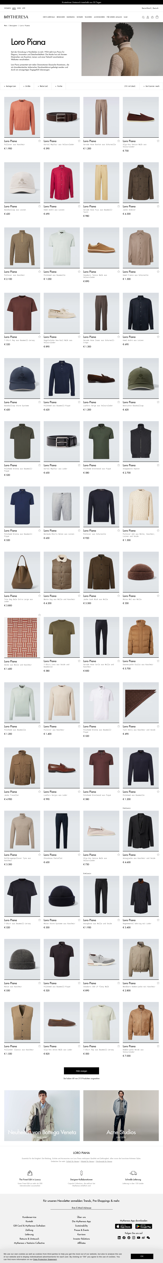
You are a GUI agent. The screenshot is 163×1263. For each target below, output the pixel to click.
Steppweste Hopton (131, 468)
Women (7, 8)
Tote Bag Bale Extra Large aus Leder (18, 600)
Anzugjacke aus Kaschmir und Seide (139, 858)
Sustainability (81, 1225)
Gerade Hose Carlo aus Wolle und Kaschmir (98, 665)
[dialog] (81, 1256)
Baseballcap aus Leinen (15, 210)
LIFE (23, 8)
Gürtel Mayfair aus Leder (55, 468)
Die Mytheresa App (81, 1221)
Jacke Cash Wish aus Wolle (95, 599)
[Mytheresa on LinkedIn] (119, 1237)
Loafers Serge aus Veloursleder (98, 405)
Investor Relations (81, 1238)
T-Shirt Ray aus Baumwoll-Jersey (19, 340)
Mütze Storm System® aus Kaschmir (59, 923)
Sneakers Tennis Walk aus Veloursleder (95, 276)
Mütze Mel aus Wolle (132, 599)
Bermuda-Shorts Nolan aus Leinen (59, 534)
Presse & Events (81, 1230)
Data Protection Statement (45, 1259)
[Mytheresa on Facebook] (124, 1237)
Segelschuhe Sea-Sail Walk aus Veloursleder (58, 341)
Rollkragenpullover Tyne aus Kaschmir (17, 859)
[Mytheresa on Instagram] (133, 1237)
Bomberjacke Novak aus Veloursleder (133, 1050)
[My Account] (147, 17)
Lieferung (29, 1234)
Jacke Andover (129, 210)
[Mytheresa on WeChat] (148, 1237)
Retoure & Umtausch (29, 1238)
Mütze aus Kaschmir (13, 986)
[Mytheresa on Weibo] (143, 1237)
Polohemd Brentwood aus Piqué (97, 468)
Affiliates (81, 1242)
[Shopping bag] (157, 17)
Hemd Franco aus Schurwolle (135, 275)
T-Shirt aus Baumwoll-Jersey (17, 923)
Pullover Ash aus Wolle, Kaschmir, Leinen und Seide (139, 535)
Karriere (81, 1234)
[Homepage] (16, 16)
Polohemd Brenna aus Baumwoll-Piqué (18, 469)
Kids (19, 8)
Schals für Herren (72, 1161)
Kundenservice (29, 1217)
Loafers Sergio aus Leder (55, 795)
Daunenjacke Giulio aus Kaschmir (138, 664)
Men (14, 8)
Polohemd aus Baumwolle (54, 275)
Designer (13, 25)
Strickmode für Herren (104, 1161)
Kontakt (29, 1221)
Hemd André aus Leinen (54, 210)
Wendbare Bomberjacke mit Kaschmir (139, 986)
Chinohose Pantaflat (53, 858)
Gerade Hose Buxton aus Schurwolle (99, 144)
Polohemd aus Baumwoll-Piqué (57, 405)
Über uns (81, 1217)
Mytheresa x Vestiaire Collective (29, 1242)
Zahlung (29, 1230)
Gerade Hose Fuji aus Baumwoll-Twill (98, 211)
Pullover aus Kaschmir (14, 144)
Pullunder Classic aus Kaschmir (19, 1049)
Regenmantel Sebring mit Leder (137, 923)
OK (142, 1256)
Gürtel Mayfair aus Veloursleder (59, 144)
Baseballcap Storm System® (16, 405)
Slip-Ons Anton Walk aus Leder (58, 1049)
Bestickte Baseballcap (133, 405)
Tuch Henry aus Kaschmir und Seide (139, 730)
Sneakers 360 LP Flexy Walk (96, 986)
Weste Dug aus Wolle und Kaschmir (59, 599)
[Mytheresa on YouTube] (138, 1237)
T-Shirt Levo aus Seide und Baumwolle (56, 665)
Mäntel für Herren (87, 1161)
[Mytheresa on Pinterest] (129, 1237)
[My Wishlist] (152, 17)
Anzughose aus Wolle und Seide (97, 923)
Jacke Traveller (11, 795)
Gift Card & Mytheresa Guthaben (29, 1225)
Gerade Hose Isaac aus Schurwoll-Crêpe (99, 341)
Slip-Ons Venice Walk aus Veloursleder (134, 145)
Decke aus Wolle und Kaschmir (18, 665)
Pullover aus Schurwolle (94, 534)
